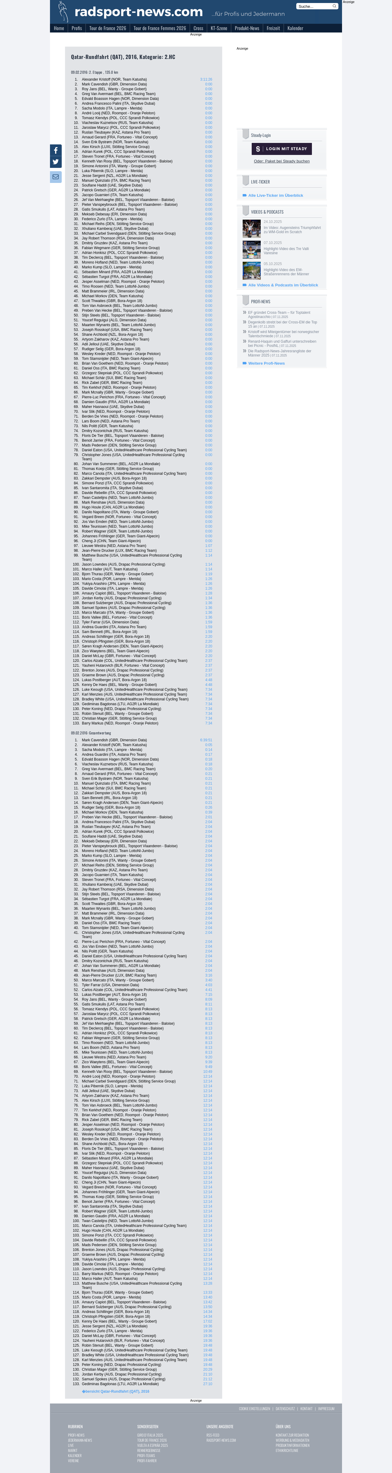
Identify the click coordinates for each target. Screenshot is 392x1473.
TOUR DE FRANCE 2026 (152, 1440)
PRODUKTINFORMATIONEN (293, 1445)
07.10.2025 (292, 248)
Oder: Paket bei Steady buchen (282, 161)
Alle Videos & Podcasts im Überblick (283, 285)
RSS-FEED (213, 1434)
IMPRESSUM (326, 1408)
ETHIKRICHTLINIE (287, 1450)
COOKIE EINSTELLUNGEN (254, 1408)
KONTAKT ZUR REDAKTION (292, 1434)
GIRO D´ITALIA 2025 (150, 1434)
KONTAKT (306, 1408)
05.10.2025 (292, 269)
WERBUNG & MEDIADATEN (292, 1440)
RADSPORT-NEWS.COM (221, 1440)
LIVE (71, 1445)
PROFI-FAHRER (147, 1460)
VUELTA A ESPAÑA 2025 (152, 1445)
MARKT (72, 1450)
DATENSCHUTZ (285, 1408)
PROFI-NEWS (76, 1434)
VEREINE (73, 1460)
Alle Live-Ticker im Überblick (275, 195)
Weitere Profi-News (266, 363)
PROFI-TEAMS (146, 1455)
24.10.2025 (292, 227)
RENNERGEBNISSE (148, 1450)
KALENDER (75, 1455)
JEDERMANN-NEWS (80, 1440)
